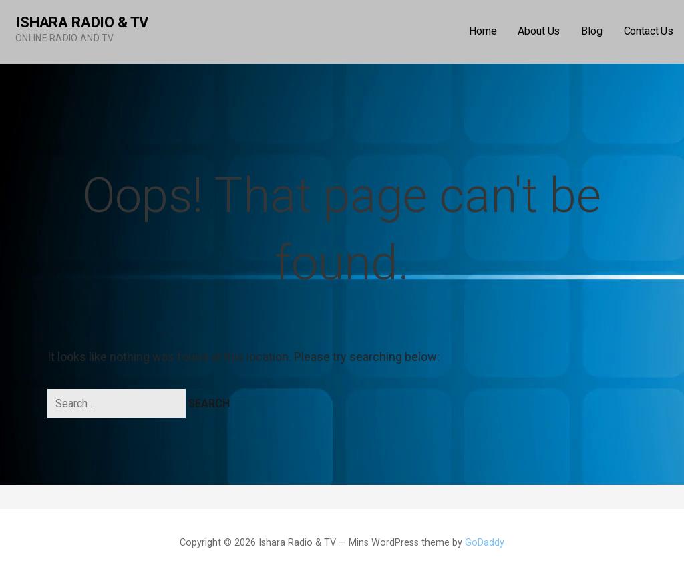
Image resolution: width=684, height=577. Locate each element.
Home (482, 31)
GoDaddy (484, 542)
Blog (591, 31)
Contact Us (648, 31)
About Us (539, 31)
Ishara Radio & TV (81, 22)
